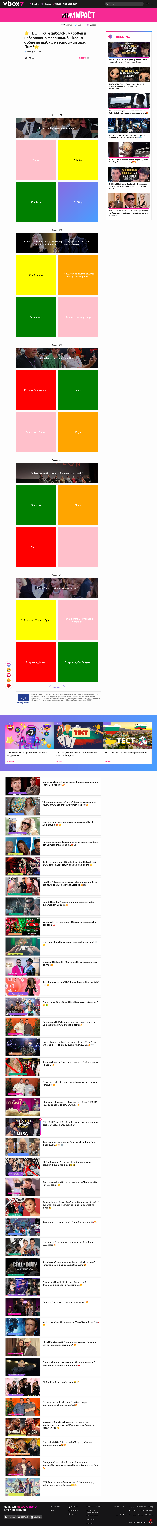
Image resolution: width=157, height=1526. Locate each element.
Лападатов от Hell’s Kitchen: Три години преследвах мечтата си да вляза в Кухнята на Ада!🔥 (70, 1465)
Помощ (140, 1515)
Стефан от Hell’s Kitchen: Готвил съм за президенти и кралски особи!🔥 (64, 1403)
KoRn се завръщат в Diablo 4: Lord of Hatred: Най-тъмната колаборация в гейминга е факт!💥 (69, 863)
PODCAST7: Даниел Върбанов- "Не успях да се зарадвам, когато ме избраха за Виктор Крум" (128, 186)
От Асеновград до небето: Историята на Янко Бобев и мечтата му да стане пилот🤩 (128, 112)
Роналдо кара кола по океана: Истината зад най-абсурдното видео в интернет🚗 (69, 1363)
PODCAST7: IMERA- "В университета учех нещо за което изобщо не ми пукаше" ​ (128, 61)
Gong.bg (131, 1506)
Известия (90, 1523)
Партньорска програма (94, 1506)
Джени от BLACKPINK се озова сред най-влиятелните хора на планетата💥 (64, 1283)
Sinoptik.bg (131, 1510)
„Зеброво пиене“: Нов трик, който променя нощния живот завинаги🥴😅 (66, 1163)
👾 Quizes (91, 25)
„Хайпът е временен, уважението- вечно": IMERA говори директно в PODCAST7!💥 (70, 1103)
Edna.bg (150, 1506)
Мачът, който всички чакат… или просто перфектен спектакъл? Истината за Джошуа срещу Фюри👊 (68, 1425)
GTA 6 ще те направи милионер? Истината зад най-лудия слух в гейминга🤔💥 (68, 1483)
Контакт (132, 1515)
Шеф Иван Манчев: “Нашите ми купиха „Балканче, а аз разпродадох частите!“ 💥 (70, 1343)
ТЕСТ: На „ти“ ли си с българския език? (126, 752)
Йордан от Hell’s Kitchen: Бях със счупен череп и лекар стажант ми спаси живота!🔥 (68, 1023)
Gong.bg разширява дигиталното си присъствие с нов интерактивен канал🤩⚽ (70, 843)
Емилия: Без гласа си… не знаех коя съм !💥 (65, 1302)
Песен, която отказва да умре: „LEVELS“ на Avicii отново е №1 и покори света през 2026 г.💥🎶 (69, 1043)
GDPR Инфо (91, 1519)
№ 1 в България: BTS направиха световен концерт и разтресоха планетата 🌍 (127, 136)
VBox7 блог (149, 1515)
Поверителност (92, 1516)
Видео (79, 25)
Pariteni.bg (149, 1510)
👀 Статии (66, 25)
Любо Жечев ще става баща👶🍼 (60, 1382)
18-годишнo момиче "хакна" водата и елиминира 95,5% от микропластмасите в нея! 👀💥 (69, 803)
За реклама (123, 1515)
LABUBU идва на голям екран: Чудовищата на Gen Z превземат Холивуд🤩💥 (128, 160)
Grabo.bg (141, 1510)
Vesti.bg (123, 1506)
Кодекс (52, 1510)
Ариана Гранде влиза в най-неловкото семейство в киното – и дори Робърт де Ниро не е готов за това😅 (70, 1205)
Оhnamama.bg (141, 1506)
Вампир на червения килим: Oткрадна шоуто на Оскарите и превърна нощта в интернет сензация (128, 213)
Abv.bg (116, 1506)
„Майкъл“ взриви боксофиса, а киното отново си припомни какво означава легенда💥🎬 (69, 883)
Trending (119, 37)
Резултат (57, 687)
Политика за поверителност (92, 1511)
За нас (116, 1515)
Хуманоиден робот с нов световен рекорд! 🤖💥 (69, 1222)
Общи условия (55, 1506)
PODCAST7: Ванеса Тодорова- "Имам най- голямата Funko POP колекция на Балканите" (127, 86)
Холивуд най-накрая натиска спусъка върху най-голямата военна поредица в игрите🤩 (69, 1263)
